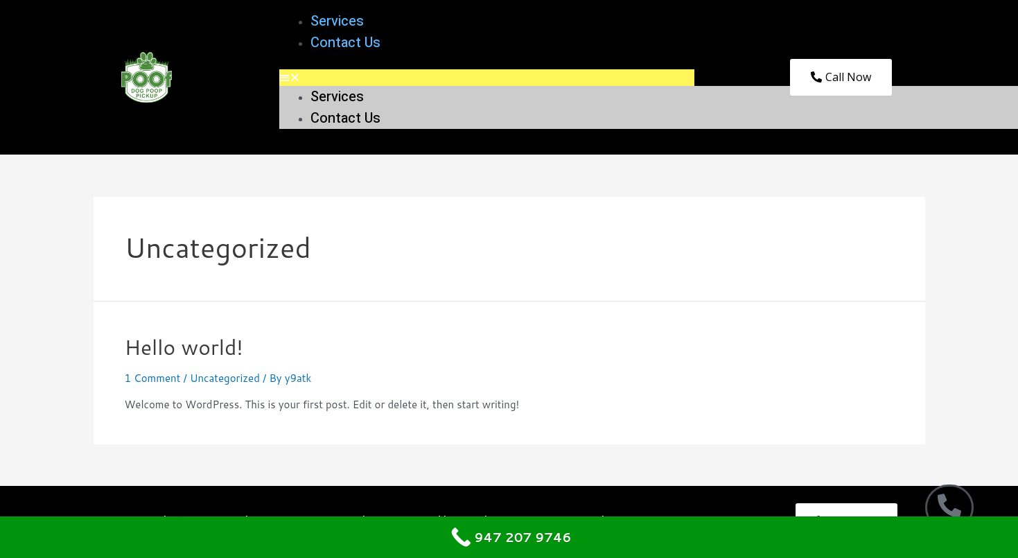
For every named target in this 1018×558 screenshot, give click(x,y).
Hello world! (184, 347)
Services (337, 21)
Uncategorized (225, 378)
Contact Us (345, 43)
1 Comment (153, 378)
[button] (486, 77)
